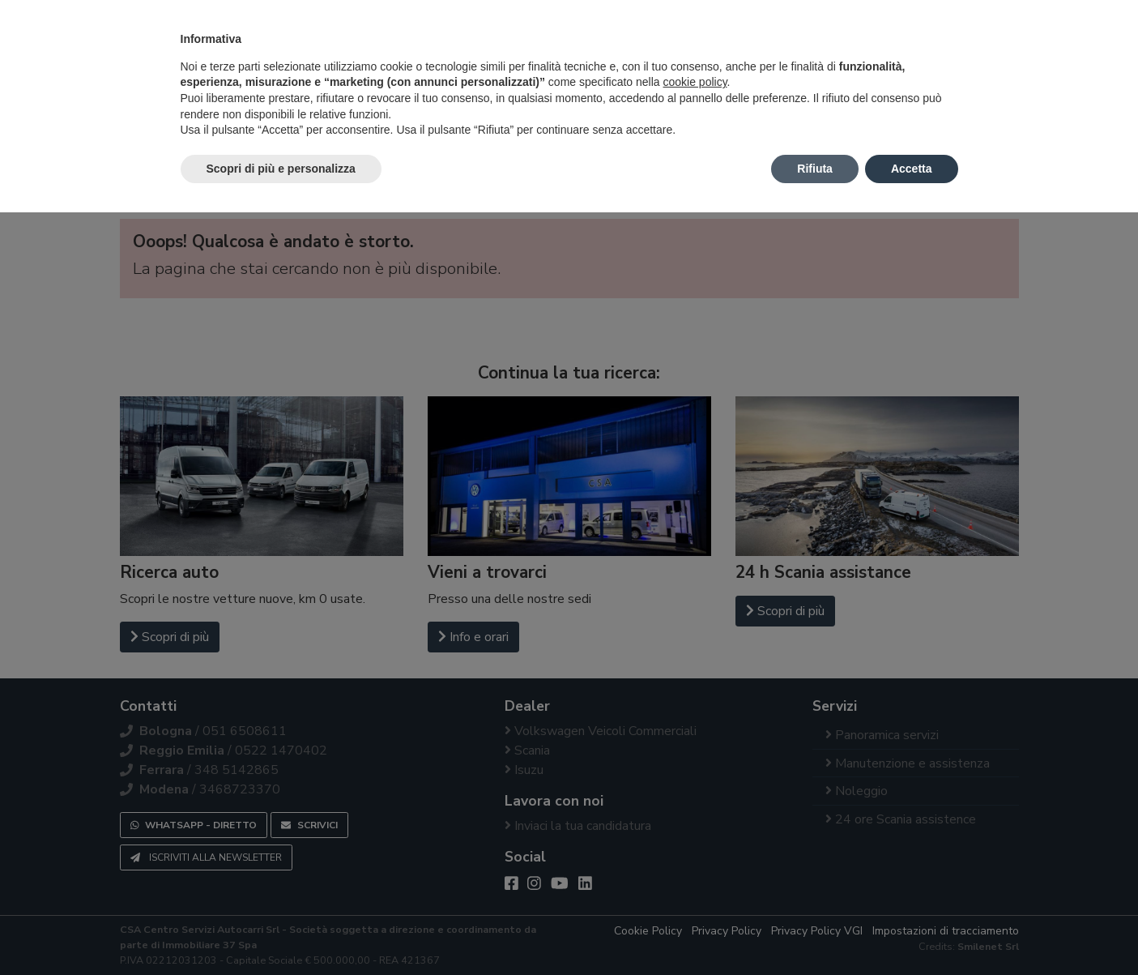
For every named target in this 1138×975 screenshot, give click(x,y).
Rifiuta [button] (815, 168)
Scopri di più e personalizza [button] (281, 168)
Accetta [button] (911, 168)
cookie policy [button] (695, 81)
